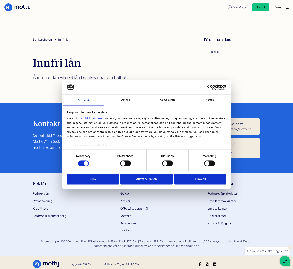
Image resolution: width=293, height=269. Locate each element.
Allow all (200, 179)
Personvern (128, 223)
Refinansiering (42, 201)
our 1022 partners (90, 118)
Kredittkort (40, 208)
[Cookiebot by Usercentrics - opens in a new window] (210, 87)
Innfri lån (214, 52)
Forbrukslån (41, 193)
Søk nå (260, 7)
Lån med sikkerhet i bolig (49, 216)
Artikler (125, 201)
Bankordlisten (42, 39)
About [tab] (210, 99)
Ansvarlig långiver (220, 223)
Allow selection (146, 179)
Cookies (125, 230)
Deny (92, 179)
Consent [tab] (83, 100)
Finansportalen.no (187, 246)
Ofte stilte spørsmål (134, 208)
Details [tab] (125, 99)
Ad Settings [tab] (167, 99)
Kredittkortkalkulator (222, 201)
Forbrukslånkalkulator (222, 193)
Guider (125, 193)
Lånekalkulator (218, 208)
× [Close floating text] (290, 247)
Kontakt (125, 216)
